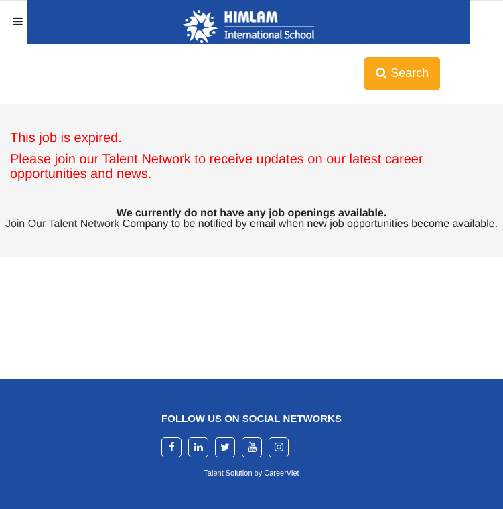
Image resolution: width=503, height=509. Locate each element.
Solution (240, 473)
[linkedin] (198, 447)
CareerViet (281, 473)
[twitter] (225, 447)
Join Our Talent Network (62, 224)
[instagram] (279, 447)
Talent (214, 473)
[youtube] (252, 447)
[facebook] (171, 447)
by (260, 473)
